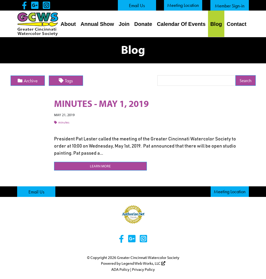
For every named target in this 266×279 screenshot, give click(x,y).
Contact (236, 24)
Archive (28, 81)
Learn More (100, 165)
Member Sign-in (229, 6)
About (68, 24)
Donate (143, 24)
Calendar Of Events (181, 24)
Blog (216, 24)
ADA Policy (120, 269)
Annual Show (97, 24)
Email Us (137, 5)
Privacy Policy (143, 269)
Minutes (61, 122)
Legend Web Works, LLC (143, 263)
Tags (66, 81)
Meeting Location (183, 5)
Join (124, 24)
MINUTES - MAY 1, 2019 (103, 103)
